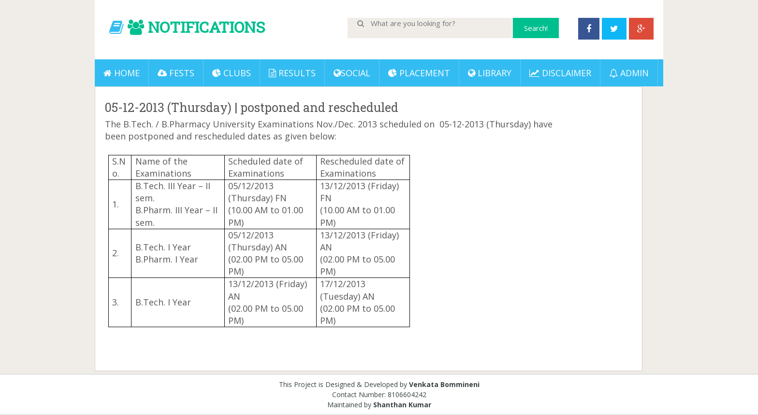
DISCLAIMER (560, 73)
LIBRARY (489, 73)
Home (121, 73)
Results (292, 73)
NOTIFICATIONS (206, 26)
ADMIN (629, 73)
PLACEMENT (419, 73)
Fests (176, 73)
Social (352, 73)
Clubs (231, 73)
